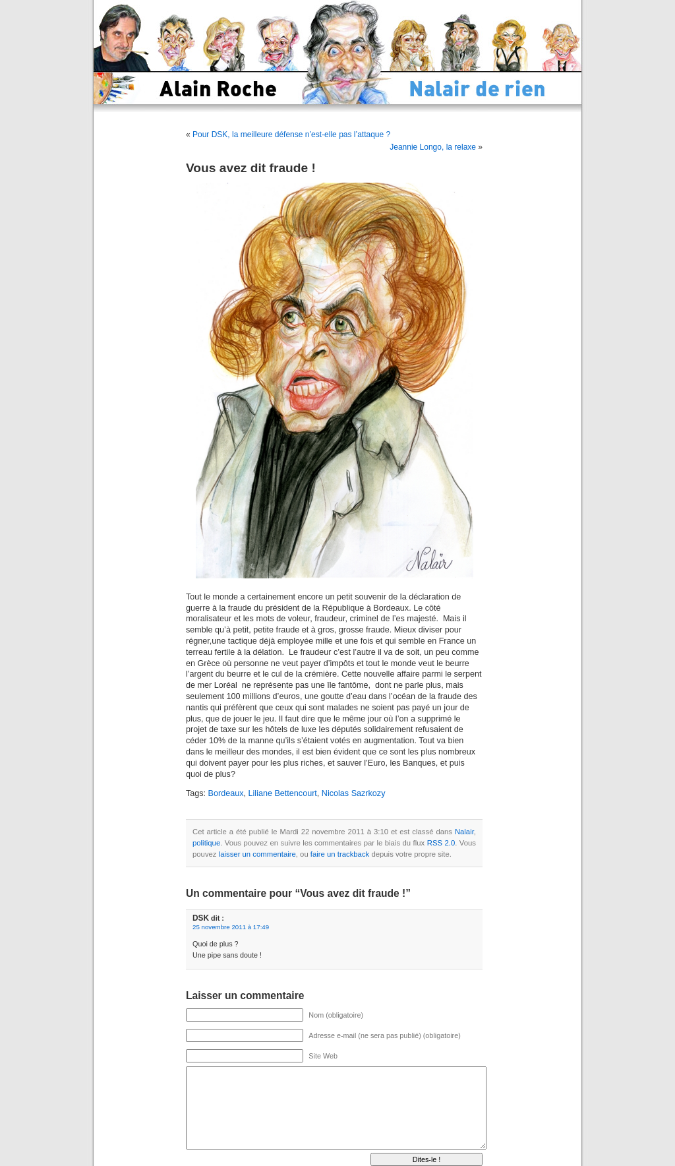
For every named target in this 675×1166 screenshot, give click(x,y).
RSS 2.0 (441, 843)
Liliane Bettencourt (283, 793)
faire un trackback (339, 854)
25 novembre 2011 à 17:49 (230, 927)
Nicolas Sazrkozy (354, 793)
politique (206, 843)
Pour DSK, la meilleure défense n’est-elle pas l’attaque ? (291, 134)
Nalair (464, 832)
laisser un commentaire (257, 854)
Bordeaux (226, 793)
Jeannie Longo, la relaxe (433, 147)
